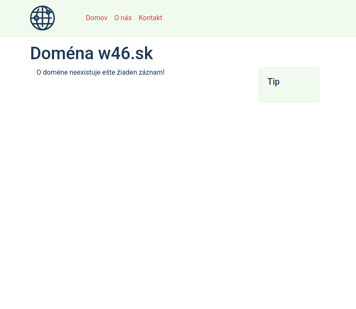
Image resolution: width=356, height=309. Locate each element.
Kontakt (150, 18)
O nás (123, 18)
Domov (96, 18)
